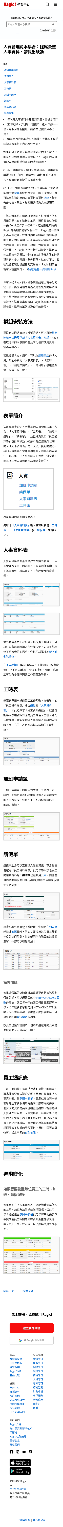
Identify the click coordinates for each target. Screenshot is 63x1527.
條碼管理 (38, 1375)
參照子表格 (26, 1214)
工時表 (7, 88)
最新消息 (15, 1440)
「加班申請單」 (22, 530)
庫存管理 (38, 1363)
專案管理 (38, 1383)
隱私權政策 (39, 1520)
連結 (46, 198)
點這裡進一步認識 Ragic (42, 269)
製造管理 (38, 1371)
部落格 (13, 1432)
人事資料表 (10, 82)
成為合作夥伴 (17, 1399)
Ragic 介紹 (15, 1424)
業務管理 (38, 1359)
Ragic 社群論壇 (18, 1436)
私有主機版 (16, 1363)
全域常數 (22, 1017)
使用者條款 (24, 1520)
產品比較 (15, 1375)
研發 (35, 1407)
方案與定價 (16, 1359)
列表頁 (53, 927)
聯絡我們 (15, 1444)
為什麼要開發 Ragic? (21, 1428)
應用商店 (43, 355)
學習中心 (15, 1387)
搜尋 (16, 193)
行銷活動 (38, 1387)
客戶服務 (38, 1395)
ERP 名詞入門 (17, 1412)
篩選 (14, 932)
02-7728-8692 (18, 1489)
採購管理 (38, 1367)
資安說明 (15, 1367)
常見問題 (15, 1408)
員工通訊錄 (10, 106)
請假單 (7, 100)
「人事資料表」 (20, 525)
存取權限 (30, 1132)
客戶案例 (15, 1395)
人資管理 (38, 1379)
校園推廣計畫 (17, 1404)
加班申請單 (10, 94)
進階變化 (9, 112)
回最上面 (8, 1291)
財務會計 (38, 1391)
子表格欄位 (12, 665)
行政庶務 (38, 1399)
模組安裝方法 (11, 70)
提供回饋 (28, 1291)
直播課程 (15, 1391)
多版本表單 (26, 1098)
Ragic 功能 (15, 1371)
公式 (43, 875)
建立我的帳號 (31, 1328)
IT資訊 (36, 1403)
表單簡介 (9, 76)
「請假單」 (41, 530)
